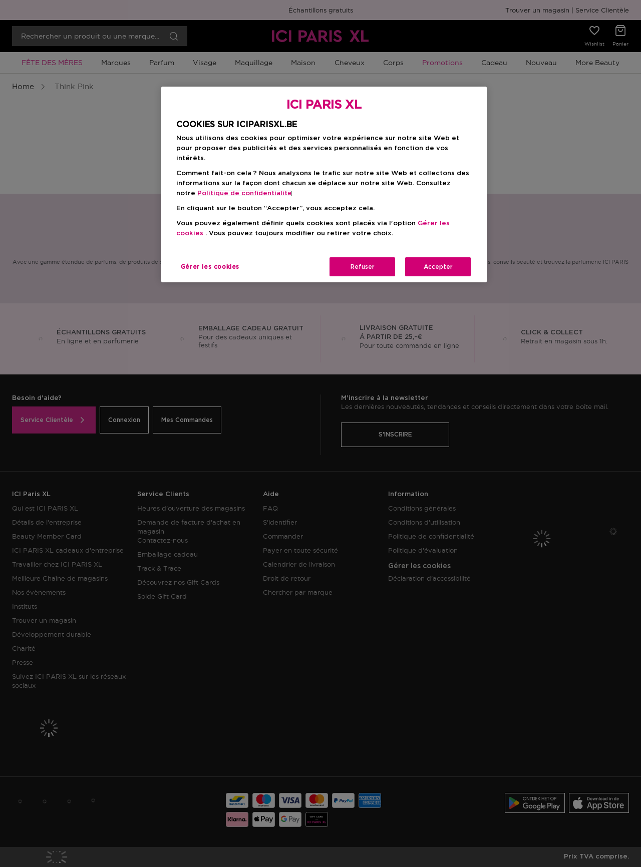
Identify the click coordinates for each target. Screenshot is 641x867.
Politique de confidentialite (244, 193)
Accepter (438, 267)
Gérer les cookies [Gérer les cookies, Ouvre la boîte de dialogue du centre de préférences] (210, 267)
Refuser (363, 267)
